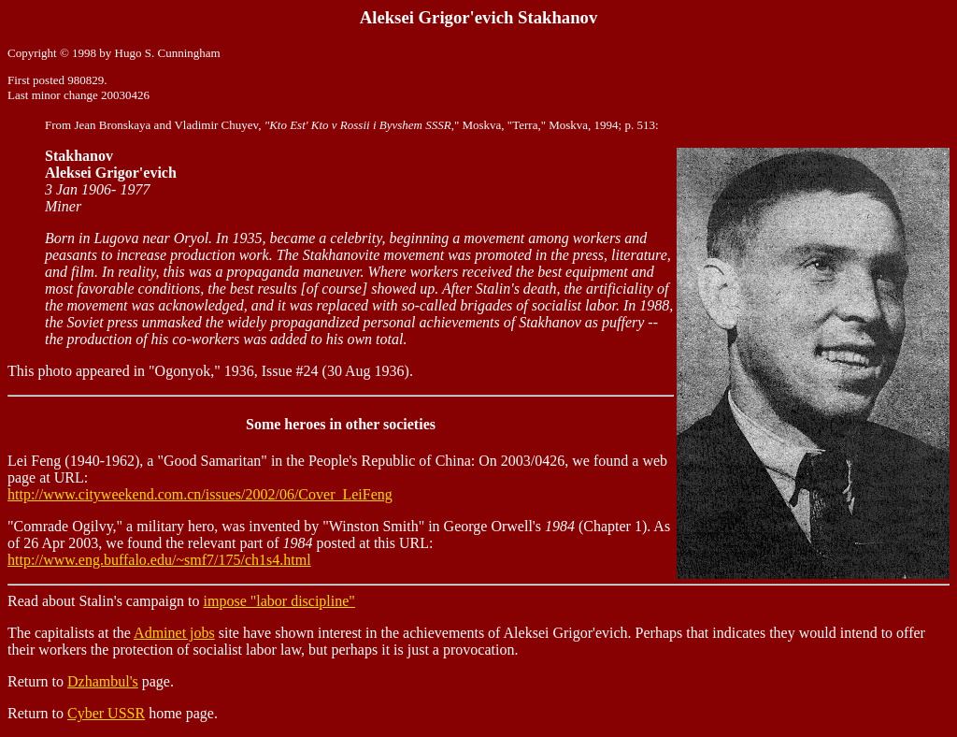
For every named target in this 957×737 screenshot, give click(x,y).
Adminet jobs (174, 633)
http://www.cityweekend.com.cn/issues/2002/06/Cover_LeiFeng (200, 494)
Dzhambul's (102, 681)
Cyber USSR (106, 713)
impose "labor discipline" (279, 601)
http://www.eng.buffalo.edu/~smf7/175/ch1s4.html (159, 560)
